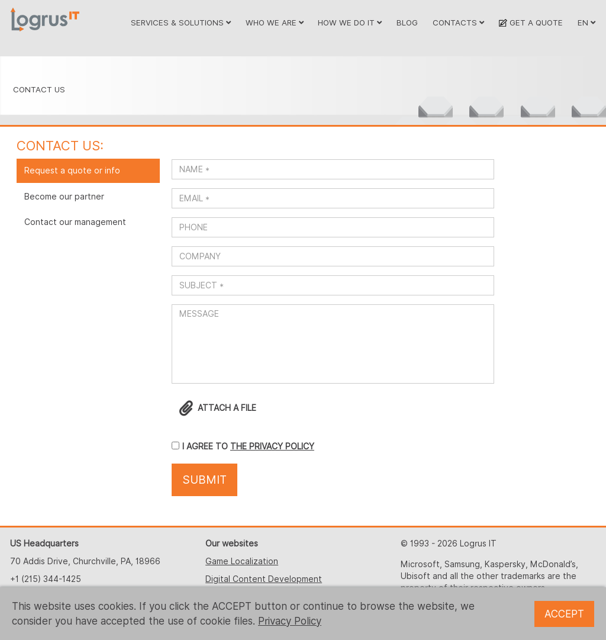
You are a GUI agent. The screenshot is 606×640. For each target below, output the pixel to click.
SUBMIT (204, 479)
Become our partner (64, 196)
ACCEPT (564, 614)
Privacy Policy (289, 621)
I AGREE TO (206, 446)
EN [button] (586, 22)
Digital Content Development (263, 579)
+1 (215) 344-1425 (45, 579)
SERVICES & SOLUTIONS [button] (181, 22)
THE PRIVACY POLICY (272, 446)
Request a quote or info (72, 170)
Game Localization (241, 561)
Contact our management (75, 222)
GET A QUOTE (530, 22)
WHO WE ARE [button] (275, 22)
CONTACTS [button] (458, 22)
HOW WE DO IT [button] (350, 22)
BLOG (407, 22)
